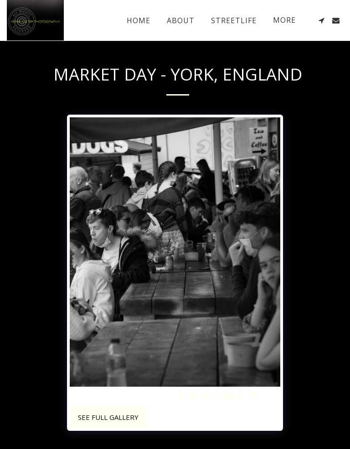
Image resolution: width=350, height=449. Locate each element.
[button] (321, 20)
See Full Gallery (108, 417)
